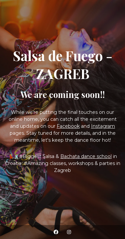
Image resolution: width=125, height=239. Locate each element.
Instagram (103, 126)
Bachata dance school (86, 156)
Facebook (68, 126)
